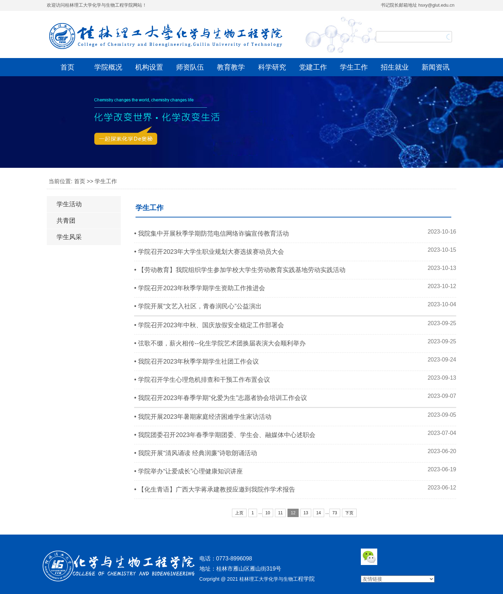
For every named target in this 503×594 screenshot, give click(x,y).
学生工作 (354, 67)
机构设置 (149, 67)
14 (318, 512)
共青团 (66, 220)
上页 (239, 512)
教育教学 (231, 67)
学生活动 (69, 204)
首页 (67, 67)
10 (267, 512)
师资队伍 (190, 67)
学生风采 (69, 237)
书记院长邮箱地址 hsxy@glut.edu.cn (417, 5)
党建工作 (313, 67)
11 (280, 512)
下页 (349, 512)
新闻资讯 (436, 67)
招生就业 (395, 67)
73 (335, 512)
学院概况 (108, 67)
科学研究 (272, 67)
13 (306, 512)
